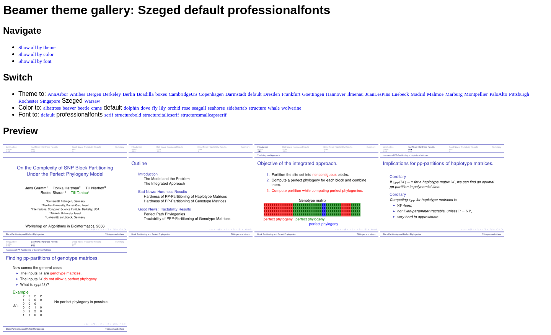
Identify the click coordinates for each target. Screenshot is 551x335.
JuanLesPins (377, 94)
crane (96, 108)
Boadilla (145, 94)
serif (108, 115)
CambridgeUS (183, 94)
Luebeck (400, 94)
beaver (69, 108)
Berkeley (112, 94)
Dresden (271, 94)
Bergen (94, 94)
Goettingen (313, 94)
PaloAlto (498, 94)
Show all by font (34, 61)
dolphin (131, 108)
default (255, 94)
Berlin (128, 94)
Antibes (77, 94)
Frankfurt (291, 94)
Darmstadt (235, 94)
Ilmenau (355, 94)
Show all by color (36, 54)
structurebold (128, 115)
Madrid (418, 94)
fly (154, 108)
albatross (52, 108)
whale (274, 108)
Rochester (28, 101)
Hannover (336, 94)
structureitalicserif (161, 115)
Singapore (50, 101)
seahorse (216, 108)
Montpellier (475, 94)
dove (145, 108)
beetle (84, 108)
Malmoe (435, 94)
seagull (199, 108)
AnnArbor (57, 94)
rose (186, 108)
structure (257, 108)
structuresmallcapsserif (204, 115)
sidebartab (237, 108)
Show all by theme (36, 47)
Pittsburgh (519, 94)
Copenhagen (211, 94)
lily (162, 108)
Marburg (454, 94)
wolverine (292, 108)
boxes (161, 94)
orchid (174, 108)
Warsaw (92, 101)
